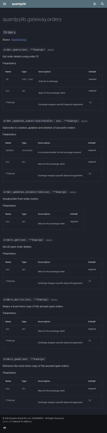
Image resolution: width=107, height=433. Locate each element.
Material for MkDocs (22, 421)
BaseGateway (19, 39)
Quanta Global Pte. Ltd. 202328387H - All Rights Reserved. (37, 418)
